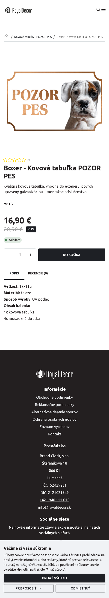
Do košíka (71, 255)
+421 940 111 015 (54, 500)
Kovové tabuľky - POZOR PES (33, 36)
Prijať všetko (54, 578)
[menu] (103, 9)
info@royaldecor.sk (54, 507)
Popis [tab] (14, 273)
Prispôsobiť (28, 588)
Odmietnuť (80, 588)
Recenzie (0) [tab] (38, 273)
